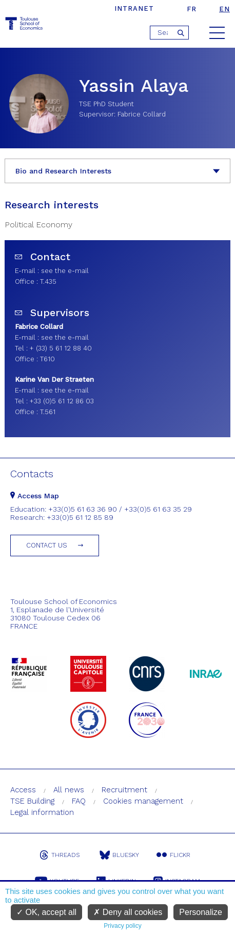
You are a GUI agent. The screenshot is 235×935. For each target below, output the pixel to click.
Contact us (46, 545)
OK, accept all (46, 912)
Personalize (200, 912)
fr (192, 9)
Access (23, 789)
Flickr (173, 855)
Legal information (42, 812)
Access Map (34, 496)
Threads (60, 855)
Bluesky (119, 855)
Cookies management (143, 801)
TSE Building (32, 801)
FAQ (79, 801)
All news (68, 789)
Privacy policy (122, 925)
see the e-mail (65, 271)
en (224, 9)
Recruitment (124, 789)
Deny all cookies (127, 912)
